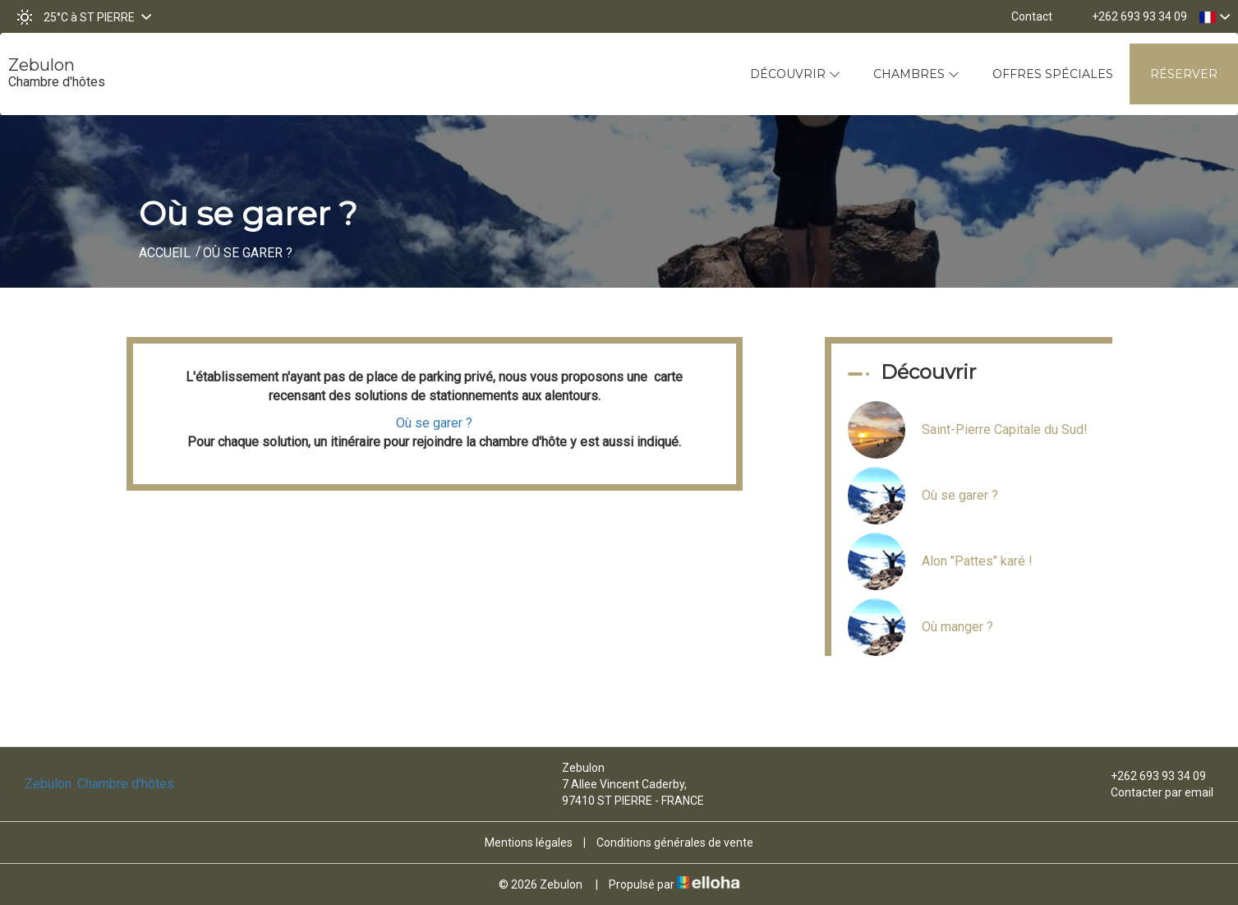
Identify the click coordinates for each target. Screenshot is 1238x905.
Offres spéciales (1052, 74)
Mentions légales (529, 842)
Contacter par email (1152, 792)
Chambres (916, 74)
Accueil (165, 253)
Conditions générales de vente (674, 842)
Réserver (1183, 74)
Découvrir (795, 74)
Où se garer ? (434, 423)
